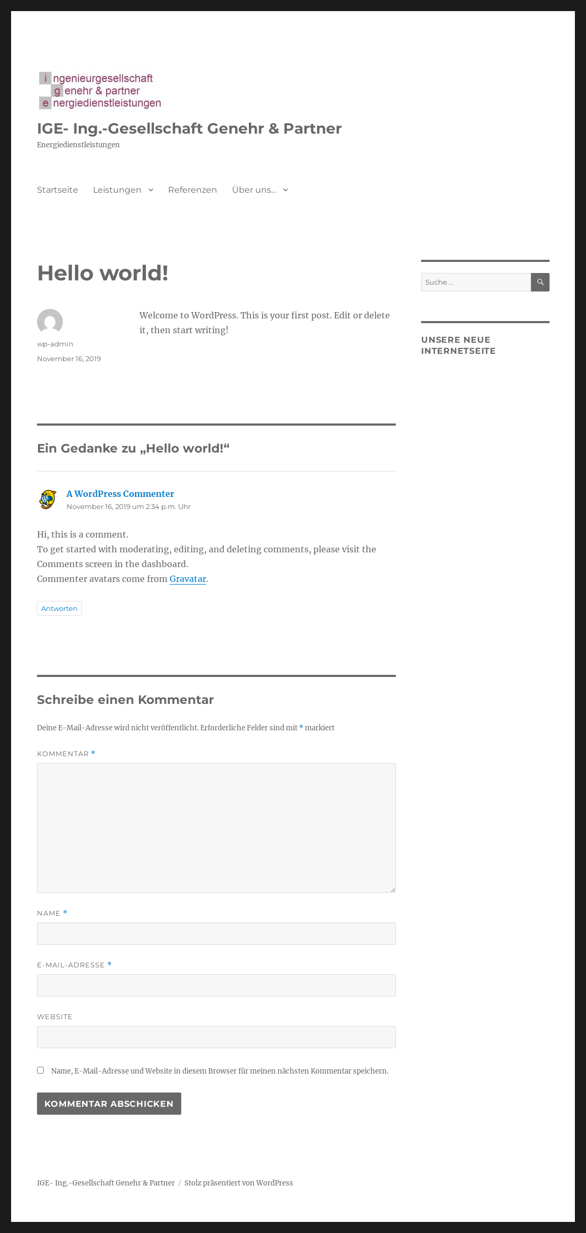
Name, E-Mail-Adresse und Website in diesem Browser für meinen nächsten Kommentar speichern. (219, 1071)
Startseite (57, 190)
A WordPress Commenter (120, 493)
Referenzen (192, 190)
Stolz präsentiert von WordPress (238, 1183)
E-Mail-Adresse (74, 965)
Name (52, 913)
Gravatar (188, 578)
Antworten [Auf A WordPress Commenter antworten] (59, 608)
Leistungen (117, 190)
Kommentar (66, 753)
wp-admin (55, 344)
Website (55, 1016)
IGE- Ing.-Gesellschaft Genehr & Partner (189, 128)
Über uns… (254, 190)
